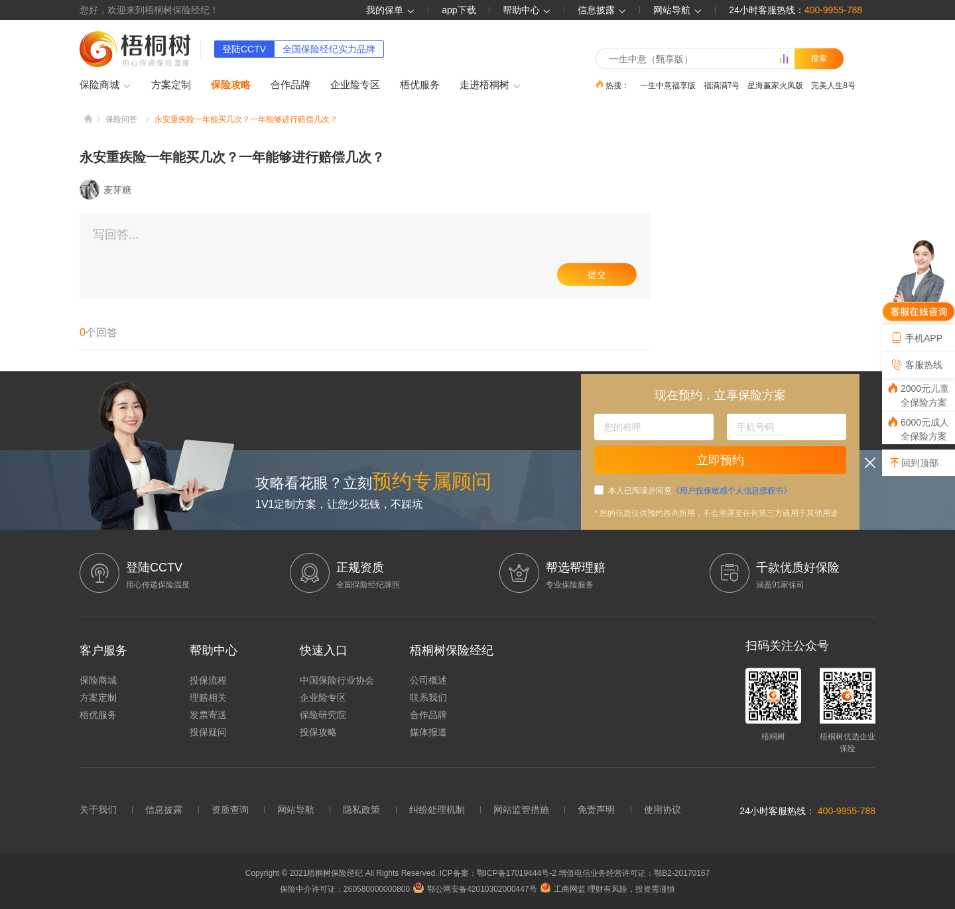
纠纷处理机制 (437, 809)
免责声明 (596, 809)
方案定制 (171, 84)
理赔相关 (208, 697)
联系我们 (428, 697)
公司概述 (428, 680)
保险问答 (121, 119)
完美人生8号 (833, 85)
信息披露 (602, 10)
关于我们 (98, 809)
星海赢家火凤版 (775, 85)
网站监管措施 (521, 809)
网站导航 (295, 809)
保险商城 (105, 85)
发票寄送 (208, 714)
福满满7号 (722, 85)
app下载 (459, 10)
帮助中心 (527, 10)
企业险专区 (355, 84)
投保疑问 (208, 732)
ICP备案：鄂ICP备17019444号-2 (499, 873)
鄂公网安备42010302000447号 (475, 889)
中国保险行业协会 (337, 680)
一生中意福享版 (668, 85)
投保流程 (208, 680)
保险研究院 (323, 714)
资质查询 (230, 809)
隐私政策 (361, 809)
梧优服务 (420, 84)
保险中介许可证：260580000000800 (345, 889)
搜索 (819, 58)
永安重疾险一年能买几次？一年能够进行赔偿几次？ (246, 119)
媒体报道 (428, 732)
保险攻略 (231, 84)
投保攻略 (318, 732)
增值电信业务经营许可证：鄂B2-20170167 (634, 873)
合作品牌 (290, 84)
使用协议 (662, 809)
